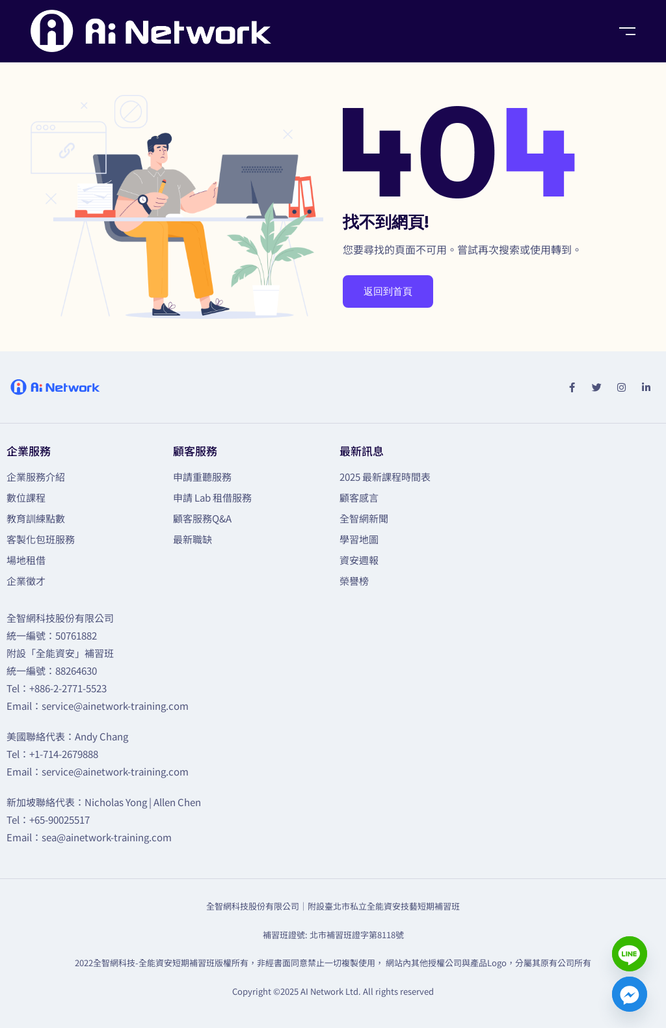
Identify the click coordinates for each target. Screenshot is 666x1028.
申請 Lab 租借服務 (212, 497)
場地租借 (26, 560)
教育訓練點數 (36, 518)
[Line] (629, 953)
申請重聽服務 (202, 476)
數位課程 (26, 497)
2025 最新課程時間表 (385, 476)
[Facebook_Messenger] (629, 994)
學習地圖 (359, 539)
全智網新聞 (364, 518)
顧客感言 (359, 497)
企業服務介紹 (36, 476)
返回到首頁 (388, 291)
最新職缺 (192, 539)
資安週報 (359, 560)
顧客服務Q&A (202, 518)
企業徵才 (26, 581)
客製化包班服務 (41, 539)
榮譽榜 (354, 581)
